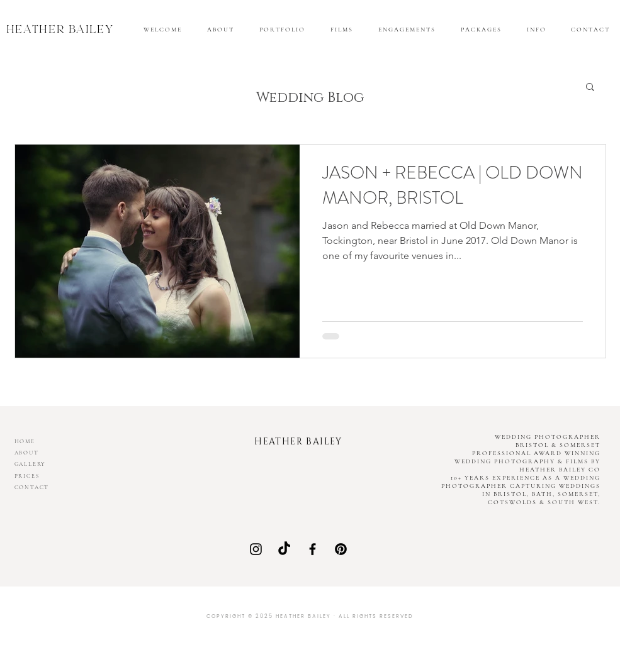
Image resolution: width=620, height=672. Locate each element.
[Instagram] (256, 549)
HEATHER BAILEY (60, 31)
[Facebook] (312, 549)
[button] (536, 29)
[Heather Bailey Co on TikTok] (284, 549)
